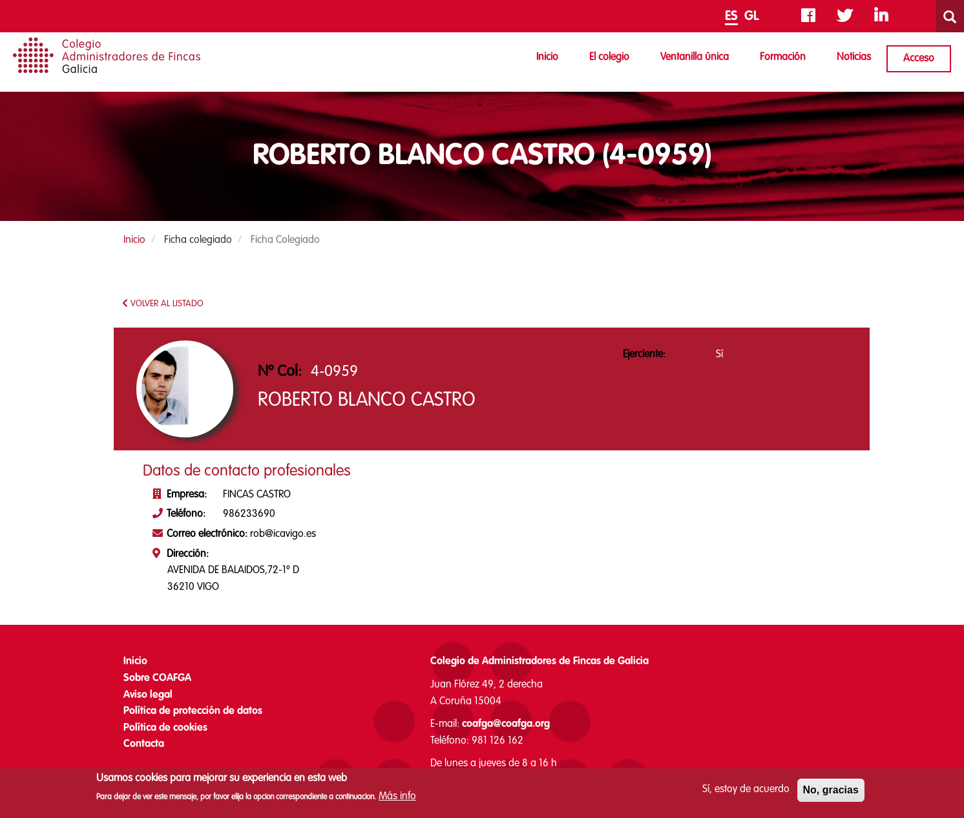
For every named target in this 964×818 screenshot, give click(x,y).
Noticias (854, 57)
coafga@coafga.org (506, 724)
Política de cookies (165, 728)
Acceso (918, 59)
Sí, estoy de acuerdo (746, 793)
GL (751, 16)
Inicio (547, 57)
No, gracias (831, 793)
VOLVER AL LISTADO (163, 303)
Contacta (143, 744)
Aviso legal (148, 695)
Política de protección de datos (192, 711)
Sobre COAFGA (157, 678)
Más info (397, 800)
